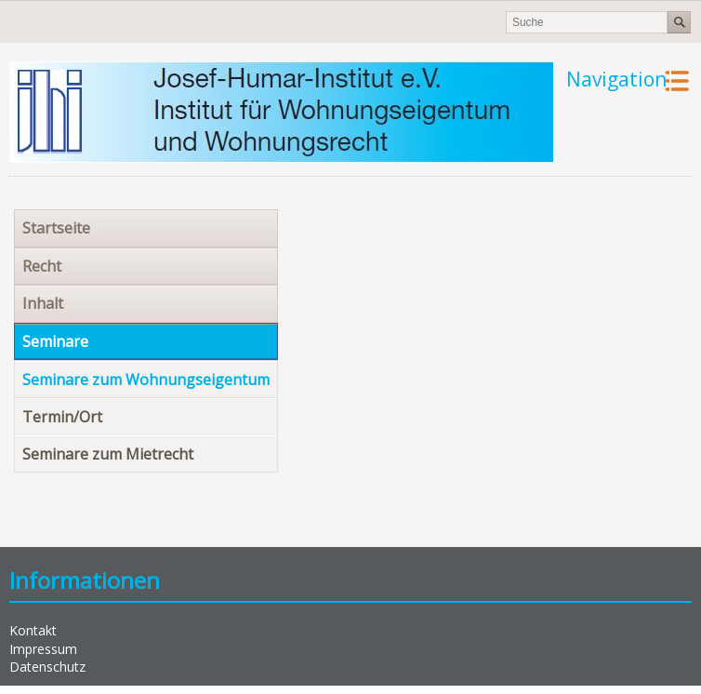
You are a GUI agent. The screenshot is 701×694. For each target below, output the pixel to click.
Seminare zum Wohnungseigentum (146, 379)
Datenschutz (47, 666)
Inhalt (42, 303)
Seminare (55, 341)
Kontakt (33, 630)
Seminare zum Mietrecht (107, 454)
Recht (41, 266)
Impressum (43, 649)
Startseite (56, 228)
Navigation (616, 79)
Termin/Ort (62, 417)
